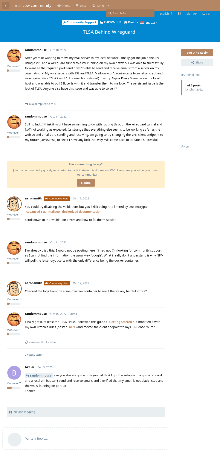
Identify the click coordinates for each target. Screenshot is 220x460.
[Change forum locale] (166, 13)
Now (185, 146)
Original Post (190, 74)
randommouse (41, 375)
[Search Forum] (130, 13)
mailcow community (33, 5)
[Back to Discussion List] (5, 5)
